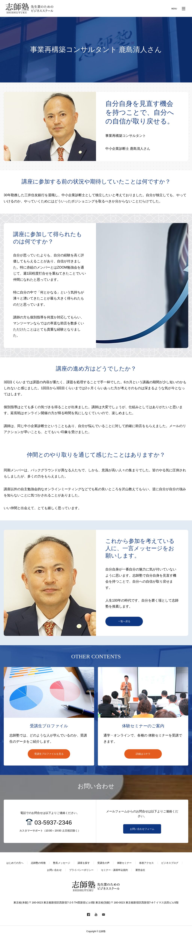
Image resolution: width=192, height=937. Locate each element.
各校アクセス (146, 862)
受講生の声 (103, 862)
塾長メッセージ (61, 862)
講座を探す (84, 862)
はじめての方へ (14, 862)
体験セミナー (124, 862)
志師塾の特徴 (38, 862)
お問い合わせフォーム (142, 829)
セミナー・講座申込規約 (114, 870)
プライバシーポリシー (81, 870)
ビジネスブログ (169, 862)
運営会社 (140, 870)
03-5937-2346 (53, 822)
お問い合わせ (54, 870)
